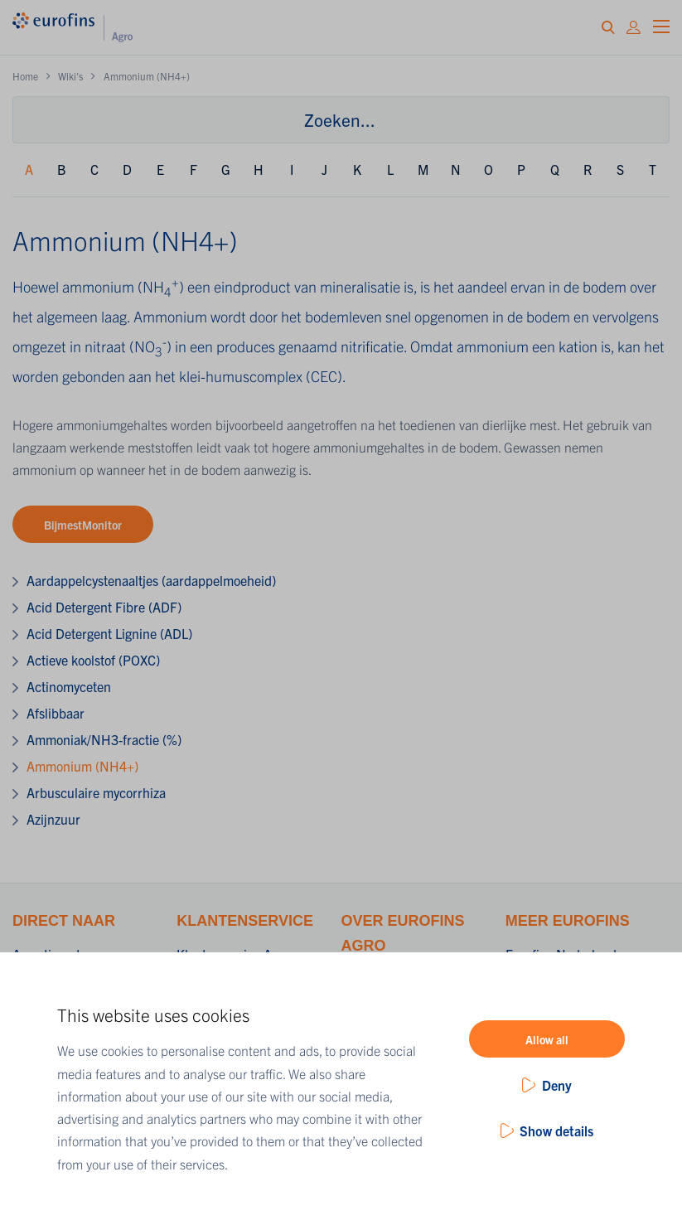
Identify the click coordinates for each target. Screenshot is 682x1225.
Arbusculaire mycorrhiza (96, 792)
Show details (556, 1130)
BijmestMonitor (83, 524)
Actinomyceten (69, 686)
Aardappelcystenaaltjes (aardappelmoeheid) (151, 580)
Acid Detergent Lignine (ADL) (109, 633)
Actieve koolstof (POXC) (93, 659)
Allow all (546, 1039)
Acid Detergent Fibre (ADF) (104, 606)
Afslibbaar (56, 712)
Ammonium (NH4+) (82, 766)
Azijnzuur (53, 819)
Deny (557, 1085)
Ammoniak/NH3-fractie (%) (104, 739)
